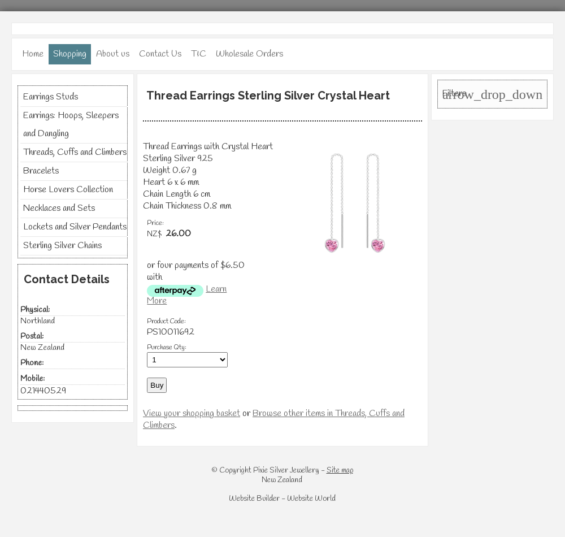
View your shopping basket (191, 413)
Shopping (69, 54)
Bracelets (41, 171)
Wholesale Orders (249, 54)
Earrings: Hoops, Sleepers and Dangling (71, 125)
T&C (198, 54)
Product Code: (166, 321)
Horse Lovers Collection (68, 190)
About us (112, 54)
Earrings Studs (50, 97)
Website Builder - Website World (282, 499)
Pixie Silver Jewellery (286, 470)
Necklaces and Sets (59, 208)
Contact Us (160, 54)
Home (33, 54)
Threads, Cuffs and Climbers (75, 152)
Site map (340, 470)
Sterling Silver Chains (62, 246)
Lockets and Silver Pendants (75, 227)
